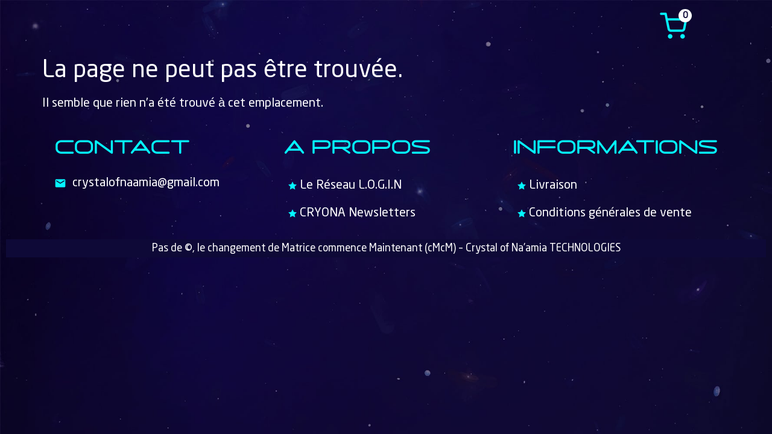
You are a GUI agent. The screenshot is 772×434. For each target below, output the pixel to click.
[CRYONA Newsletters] (386, 213)
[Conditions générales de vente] (615, 213)
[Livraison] (615, 186)
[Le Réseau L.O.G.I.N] (386, 186)
